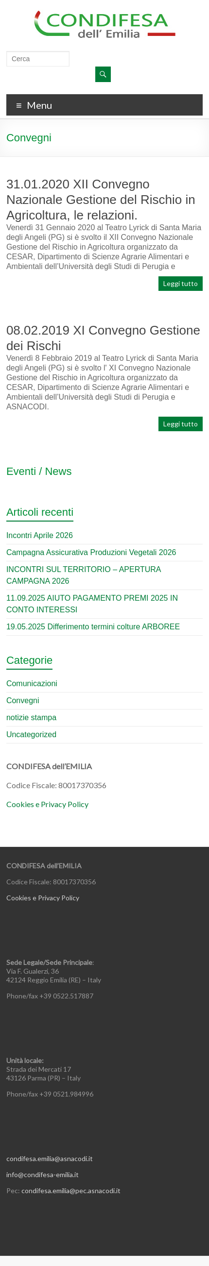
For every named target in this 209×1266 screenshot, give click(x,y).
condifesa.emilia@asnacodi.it (49, 1158)
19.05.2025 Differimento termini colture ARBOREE (93, 627)
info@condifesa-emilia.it (42, 1174)
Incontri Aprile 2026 (39, 535)
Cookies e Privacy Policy (47, 804)
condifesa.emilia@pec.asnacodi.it (71, 1190)
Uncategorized (31, 734)
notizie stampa (31, 717)
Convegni (22, 700)
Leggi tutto (180, 283)
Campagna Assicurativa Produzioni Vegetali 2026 (91, 552)
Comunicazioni (31, 683)
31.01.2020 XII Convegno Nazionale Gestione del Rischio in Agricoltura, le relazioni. (100, 199)
